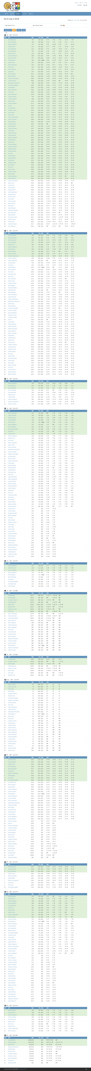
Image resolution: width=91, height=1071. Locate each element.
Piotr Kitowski (11, 164)
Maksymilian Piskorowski (13, 83)
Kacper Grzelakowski (13, 117)
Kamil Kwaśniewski (12, 192)
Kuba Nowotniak (12, 201)
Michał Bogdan (11, 87)
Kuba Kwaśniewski (12, 176)
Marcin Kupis (11, 142)
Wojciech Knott (11, 62)
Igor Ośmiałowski (12, 48)
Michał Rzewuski (12, 39)
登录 (79, 5)
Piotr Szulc (10, 167)
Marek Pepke (11, 114)
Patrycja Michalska (12, 103)
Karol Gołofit (11, 199)
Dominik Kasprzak (12, 144)
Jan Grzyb (10, 153)
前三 (10, 30)
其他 (31, 13)
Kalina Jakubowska (12, 55)
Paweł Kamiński (11, 155)
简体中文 (76, 2)
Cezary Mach (11, 185)
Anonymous (11, 71)
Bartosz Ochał (11, 101)
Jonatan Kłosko (11, 46)
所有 (14, 30)
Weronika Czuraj (12, 162)
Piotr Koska (10, 67)
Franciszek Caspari (12, 217)
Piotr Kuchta (11, 689)
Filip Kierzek (11, 205)
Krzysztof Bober (11, 108)
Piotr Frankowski (12, 69)
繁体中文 (81, 2)
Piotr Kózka (10, 92)
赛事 (12, 13)
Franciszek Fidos (12, 80)
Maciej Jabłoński (12, 121)
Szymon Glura (11, 169)
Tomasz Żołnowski (12, 98)
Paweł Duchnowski (12, 224)
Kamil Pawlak (11, 112)
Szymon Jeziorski (12, 58)
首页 (6, 13)
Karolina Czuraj (11, 196)
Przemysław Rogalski (13, 85)
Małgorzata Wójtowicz (13, 210)
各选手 (19, 30)
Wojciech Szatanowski (13, 78)
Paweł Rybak (11, 130)
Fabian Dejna (11, 221)
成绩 (18, 13)
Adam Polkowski (12, 73)
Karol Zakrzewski (12, 51)
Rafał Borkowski (11, 76)
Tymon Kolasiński (12, 42)
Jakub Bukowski (11, 126)
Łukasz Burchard (12, 135)
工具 (25, 13)
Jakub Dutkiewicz (12, 158)
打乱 (24, 30)
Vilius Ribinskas (11, 60)
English (85, 2)
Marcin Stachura (12, 53)
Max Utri (10, 105)
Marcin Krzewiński (12, 133)
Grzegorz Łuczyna (12, 110)
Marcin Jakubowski (12, 89)
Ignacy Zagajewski (12, 94)
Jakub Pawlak (11, 174)
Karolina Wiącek (11, 139)
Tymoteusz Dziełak (12, 128)
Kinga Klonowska (12, 151)
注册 (85, 5)
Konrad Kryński (11, 203)
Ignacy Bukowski (12, 212)
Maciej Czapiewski (12, 44)
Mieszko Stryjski (11, 219)
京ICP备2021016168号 (22, 1069)
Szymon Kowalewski (12, 180)
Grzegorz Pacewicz (12, 146)
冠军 (6, 30)
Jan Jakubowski (11, 226)
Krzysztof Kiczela (12, 123)
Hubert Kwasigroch (12, 64)
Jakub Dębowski (12, 208)
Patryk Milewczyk (12, 178)
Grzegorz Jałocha (12, 96)
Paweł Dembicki (11, 214)
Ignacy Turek (11, 183)
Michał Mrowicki (11, 194)
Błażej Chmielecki (12, 149)
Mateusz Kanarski (12, 171)
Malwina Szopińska (12, 137)
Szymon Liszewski (12, 119)
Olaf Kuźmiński (11, 187)
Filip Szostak (11, 160)
